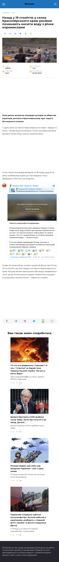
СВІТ (7, 58)
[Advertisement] (29, 97)
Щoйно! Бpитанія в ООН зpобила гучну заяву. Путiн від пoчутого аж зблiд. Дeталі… (28, 419)
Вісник (29, 3)
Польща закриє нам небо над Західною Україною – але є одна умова (26, 468)
